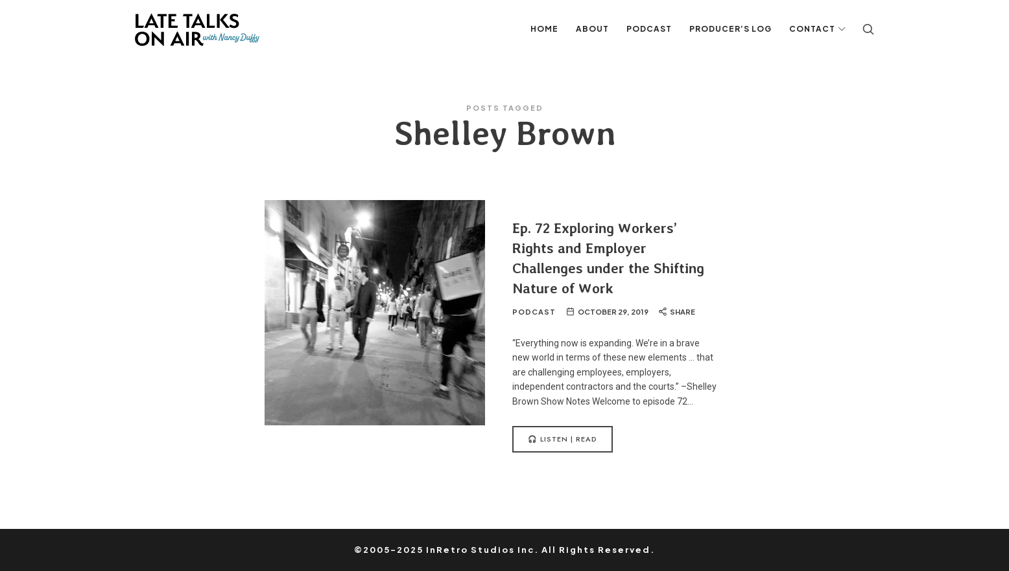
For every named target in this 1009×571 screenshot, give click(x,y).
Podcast (534, 312)
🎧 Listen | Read (562, 439)
